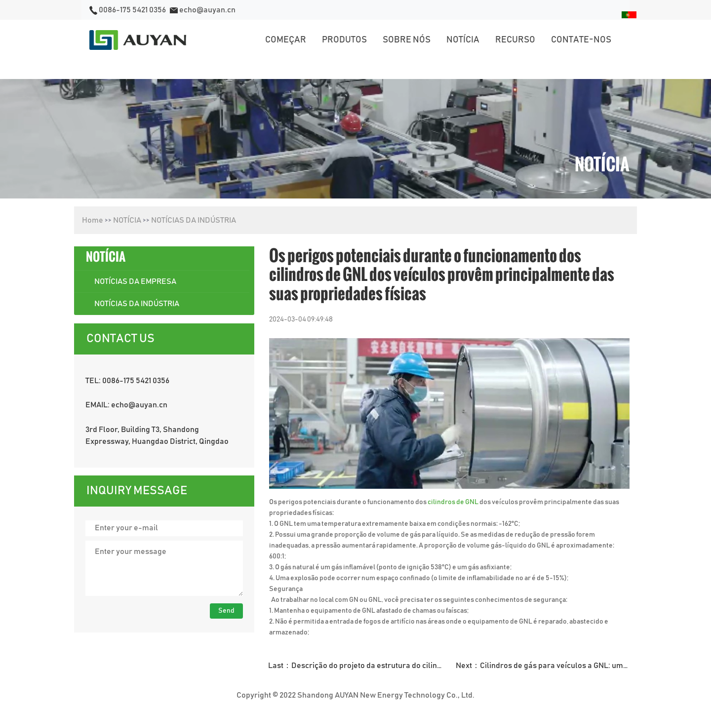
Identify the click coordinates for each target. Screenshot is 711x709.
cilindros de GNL (453, 502)
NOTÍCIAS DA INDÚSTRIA (193, 220)
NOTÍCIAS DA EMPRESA (135, 281)
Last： (358, 665)
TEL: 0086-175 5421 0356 (127, 381)
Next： (546, 665)
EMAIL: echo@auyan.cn (126, 405)
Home (92, 220)
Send (226, 610)
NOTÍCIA (127, 220)
